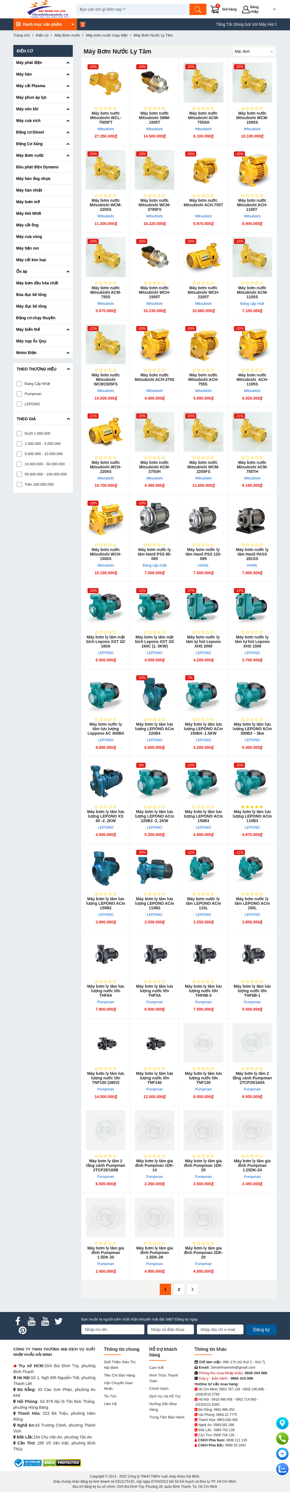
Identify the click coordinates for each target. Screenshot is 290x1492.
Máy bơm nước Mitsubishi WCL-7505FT (105, 118)
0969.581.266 (223, 1425)
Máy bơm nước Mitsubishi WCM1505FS (106, 379)
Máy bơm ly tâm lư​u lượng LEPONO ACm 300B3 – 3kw (252, 729)
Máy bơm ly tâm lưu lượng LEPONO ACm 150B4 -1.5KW (203, 729)
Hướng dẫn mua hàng (163, 1407)
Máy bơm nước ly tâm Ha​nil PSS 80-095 (154, 554)
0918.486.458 (222, 1399)
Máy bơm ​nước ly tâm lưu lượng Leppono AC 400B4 (106, 729)
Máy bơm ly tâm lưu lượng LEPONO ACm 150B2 (105, 903)
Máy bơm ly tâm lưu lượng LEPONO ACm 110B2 (154, 903)
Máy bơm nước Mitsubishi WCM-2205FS (203, 467)
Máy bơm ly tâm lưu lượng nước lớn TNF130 (203, 1078)
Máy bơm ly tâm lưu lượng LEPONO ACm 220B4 (154, 729)
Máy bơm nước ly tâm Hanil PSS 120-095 (203, 554)
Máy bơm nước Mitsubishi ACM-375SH (154, 467)
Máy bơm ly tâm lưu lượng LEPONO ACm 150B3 (203, 816)
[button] (272, 9)
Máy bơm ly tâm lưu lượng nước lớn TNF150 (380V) (105, 1078)
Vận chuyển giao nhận (118, 1386)
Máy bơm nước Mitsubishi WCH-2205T (203, 292)
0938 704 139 (223, 1435)
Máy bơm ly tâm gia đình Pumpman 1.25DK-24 (252, 1165)
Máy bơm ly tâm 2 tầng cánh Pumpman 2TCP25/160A (252, 1078)
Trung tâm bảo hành (166, 1417)
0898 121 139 (236, 1440)
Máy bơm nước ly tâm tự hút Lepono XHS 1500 (252, 641)
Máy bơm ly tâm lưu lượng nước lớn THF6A (105, 991)
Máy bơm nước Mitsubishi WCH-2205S (105, 467)
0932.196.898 (253, 1389)
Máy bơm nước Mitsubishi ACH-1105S (252, 379)
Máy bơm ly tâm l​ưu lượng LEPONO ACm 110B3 (252, 816)
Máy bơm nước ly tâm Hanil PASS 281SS (252, 554)
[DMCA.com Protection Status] (62, 1463)
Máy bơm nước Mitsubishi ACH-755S (203, 379)
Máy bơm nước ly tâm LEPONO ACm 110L (203, 903)
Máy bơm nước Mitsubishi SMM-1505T (154, 118)
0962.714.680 (245, 1399)
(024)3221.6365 (207, 1405)
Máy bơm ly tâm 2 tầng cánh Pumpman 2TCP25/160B (105, 1165)
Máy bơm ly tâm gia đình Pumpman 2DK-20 (203, 1252)
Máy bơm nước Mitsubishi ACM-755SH (203, 118)
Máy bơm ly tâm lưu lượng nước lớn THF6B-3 (203, 991)
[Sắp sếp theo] (253, 51)
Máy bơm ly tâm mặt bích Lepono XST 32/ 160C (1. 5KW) (154, 641)
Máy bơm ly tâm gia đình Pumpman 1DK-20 (203, 1165)
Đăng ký (261, 1329)
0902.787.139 (229, 1389)
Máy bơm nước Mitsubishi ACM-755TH (252, 467)
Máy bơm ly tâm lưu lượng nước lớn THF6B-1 (252, 991)
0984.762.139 (224, 1430)
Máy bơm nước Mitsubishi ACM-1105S (252, 292)
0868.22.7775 (226, 1415)
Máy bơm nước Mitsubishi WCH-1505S (105, 554)
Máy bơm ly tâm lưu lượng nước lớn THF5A (154, 991)
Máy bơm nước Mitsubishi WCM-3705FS (154, 205)
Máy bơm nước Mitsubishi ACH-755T (203, 202)
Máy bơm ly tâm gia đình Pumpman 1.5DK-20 (105, 1252)
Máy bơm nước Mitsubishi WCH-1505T (154, 292)
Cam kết (156, 1367)
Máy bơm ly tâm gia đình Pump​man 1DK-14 (154, 1165)
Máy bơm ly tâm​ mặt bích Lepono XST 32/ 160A (105, 641)
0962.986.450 (224, 1410)
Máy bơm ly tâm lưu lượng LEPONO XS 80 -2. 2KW (105, 816)
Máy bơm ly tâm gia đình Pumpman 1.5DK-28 (154, 1252)
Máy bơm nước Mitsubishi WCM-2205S (106, 205)
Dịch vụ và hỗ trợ (164, 1396)
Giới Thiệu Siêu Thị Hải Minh (119, 1365)
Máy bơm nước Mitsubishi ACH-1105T (252, 205)
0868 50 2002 (235, 1445)
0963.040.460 (227, 1420)
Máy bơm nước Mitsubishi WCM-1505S (252, 118)
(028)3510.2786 (207, 1394)
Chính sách (159, 1388)
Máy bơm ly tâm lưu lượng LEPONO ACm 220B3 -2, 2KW (154, 816)
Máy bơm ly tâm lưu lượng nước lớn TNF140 (154, 1078)
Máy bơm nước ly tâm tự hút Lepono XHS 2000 (203, 641)
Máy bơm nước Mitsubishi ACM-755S (105, 292)
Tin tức (110, 1396)
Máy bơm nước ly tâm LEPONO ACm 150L (252, 903)
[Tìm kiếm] (201, 9)
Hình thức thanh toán (163, 1378)
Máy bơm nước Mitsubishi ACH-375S (154, 377)
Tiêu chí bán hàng (119, 1375)
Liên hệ (110, 1404)
